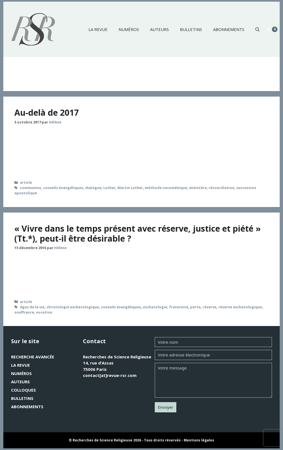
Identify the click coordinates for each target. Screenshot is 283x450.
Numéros (129, 29)
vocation (44, 312)
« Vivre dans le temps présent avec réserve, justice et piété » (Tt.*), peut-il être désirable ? (137, 233)
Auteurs (159, 29)
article (26, 182)
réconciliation (221, 187)
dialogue (93, 187)
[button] (257, 29)
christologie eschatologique (72, 306)
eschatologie (155, 306)
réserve (209, 306)
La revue (98, 29)
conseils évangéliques (63, 187)
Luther (109, 187)
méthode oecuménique (166, 187)
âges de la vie (32, 306)
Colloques (23, 390)
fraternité (178, 306)
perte (195, 306)
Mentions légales (199, 440)
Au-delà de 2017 (46, 112)
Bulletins (191, 29)
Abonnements (228, 29)
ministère (198, 187)
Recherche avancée (32, 357)
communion (30, 187)
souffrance (24, 312)
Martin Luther (130, 187)
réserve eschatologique (240, 306)
